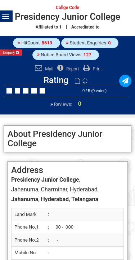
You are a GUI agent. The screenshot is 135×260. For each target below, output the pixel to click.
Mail (43, 69)
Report (67, 69)
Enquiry (11, 53)
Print (91, 69)
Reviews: (67, 104)
